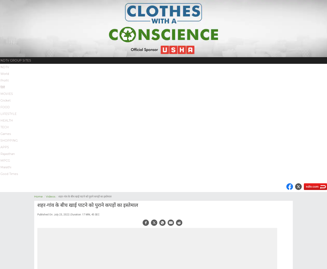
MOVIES (6, 94)
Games (5, 134)
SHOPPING (9, 140)
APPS (4, 147)
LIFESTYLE (8, 114)
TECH (4, 127)
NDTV (4, 67)
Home (40, 196)
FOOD (5, 107)
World (4, 74)
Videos (52, 196)
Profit (4, 80)
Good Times (9, 174)
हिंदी (2, 87)
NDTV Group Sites (15, 60)
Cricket (5, 100)
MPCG (5, 160)
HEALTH (6, 120)
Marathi (5, 167)
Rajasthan (7, 154)
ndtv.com (312, 186)
